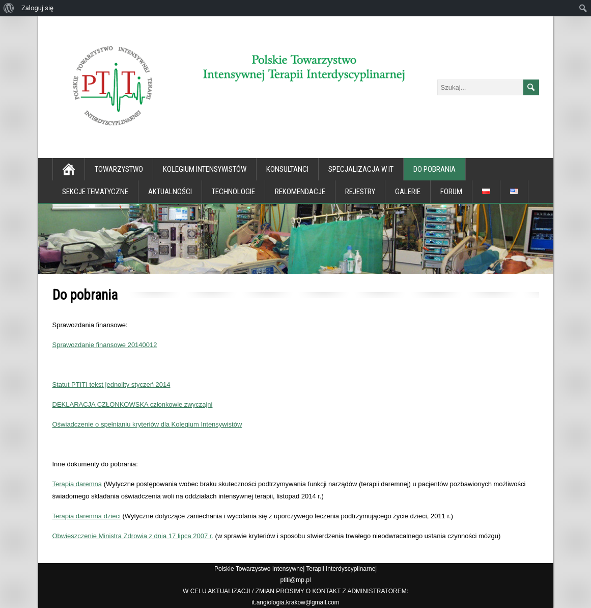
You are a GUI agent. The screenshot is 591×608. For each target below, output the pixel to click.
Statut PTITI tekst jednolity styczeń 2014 (111, 384)
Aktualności (170, 191)
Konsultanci (287, 169)
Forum (451, 191)
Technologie (233, 191)
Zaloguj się (37, 8)
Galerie (407, 191)
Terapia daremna (77, 484)
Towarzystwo (119, 169)
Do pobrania (434, 169)
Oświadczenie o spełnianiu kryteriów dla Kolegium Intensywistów (147, 424)
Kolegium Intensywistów (204, 169)
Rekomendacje (300, 191)
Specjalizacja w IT (360, 169)
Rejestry (360, 191)
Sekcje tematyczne (95, 191)
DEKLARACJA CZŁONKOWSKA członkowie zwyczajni (132, 404)
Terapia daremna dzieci (86, 516)
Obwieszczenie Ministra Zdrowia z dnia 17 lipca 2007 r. (132, 536)
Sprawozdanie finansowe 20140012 (104, 345)
